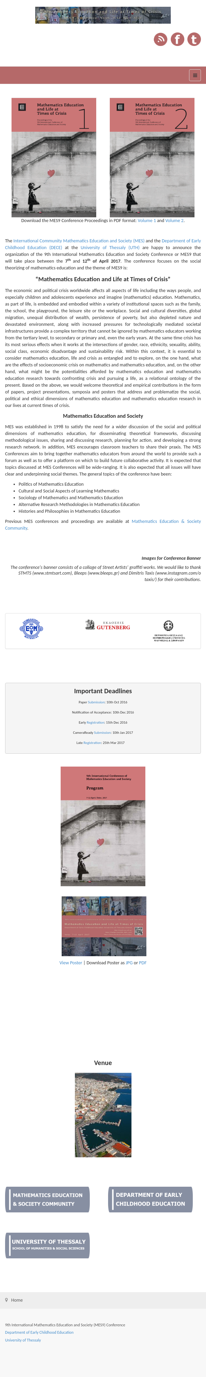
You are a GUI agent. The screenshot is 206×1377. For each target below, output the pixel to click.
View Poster (70, 963)
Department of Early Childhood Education (39, 1332)
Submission (96, 702)
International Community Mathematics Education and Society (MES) (79, 241)
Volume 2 (174, 220)
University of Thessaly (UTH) (110, 247)
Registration (95, 722)
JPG (129, 963)
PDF (142, 963)
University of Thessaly (23, 1340)
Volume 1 (147, 220)
